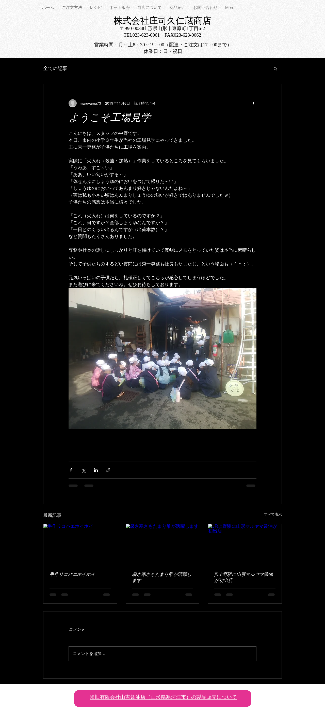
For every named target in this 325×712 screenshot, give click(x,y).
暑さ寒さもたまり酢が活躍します (161, 577)
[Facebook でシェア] (71, 470)
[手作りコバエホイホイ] (80, 544)
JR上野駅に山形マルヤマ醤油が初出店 (243, 577)
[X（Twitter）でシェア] (83, 470)
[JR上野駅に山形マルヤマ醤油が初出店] (245, 544)
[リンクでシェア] (108, 470)
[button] (275, 68)
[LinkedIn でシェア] (95, 470)
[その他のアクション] (253, 103)
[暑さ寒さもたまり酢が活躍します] (162, 544)
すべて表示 (273, 514)
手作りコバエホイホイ (72, 574)
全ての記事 (55, 68)
